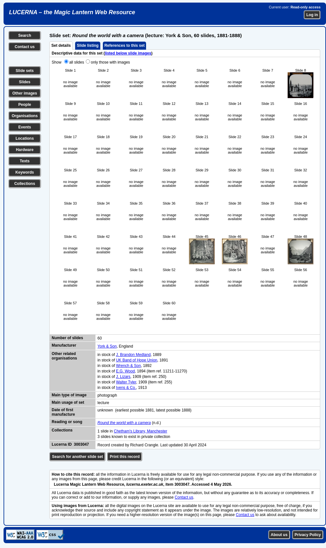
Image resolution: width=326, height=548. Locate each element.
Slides (24, 82)
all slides (76, 62)
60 (99, 338)
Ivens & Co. (126, 387)
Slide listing (87, 45)
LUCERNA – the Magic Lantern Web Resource (72, 12)
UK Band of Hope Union (136, 360)
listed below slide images (128, 53)
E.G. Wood (125, 371)
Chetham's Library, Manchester (140, 431)
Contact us (25, 47)
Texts (24, 161)
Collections (24, 183)
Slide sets (24, 70)
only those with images (110, 62)
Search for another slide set (77, 456)
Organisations (25, 116)
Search (24, 35)
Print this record (125, 456)
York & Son (107, 346)
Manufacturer (64, 345)
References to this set (124, 45)
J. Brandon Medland (133, 354)
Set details (61, 45)
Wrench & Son (128, 365)
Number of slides (67, 338)
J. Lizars (123, 376)
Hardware (25, 149)
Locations (24, 138)
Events (24, 127)
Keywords (24, 172)
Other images (24, 93)
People (24, 104)
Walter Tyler (126, 382)
